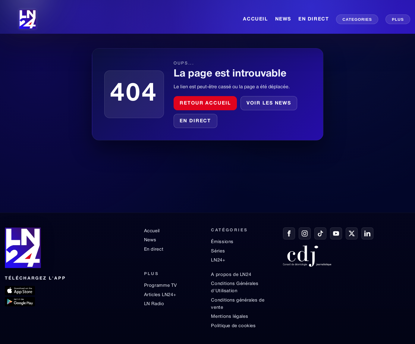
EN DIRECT (313, 19)
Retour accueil (205, 103)
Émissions (222, 242)
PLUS (398, 19)
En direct (195, 121)
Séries (218, 251)
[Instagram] (305, 233)
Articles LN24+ (160, 295)
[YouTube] (336, 233)
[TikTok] (320, 233)
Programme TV (160, 285)
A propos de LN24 (231, 275)
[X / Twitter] (352, 233)
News (150, 240)
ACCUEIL (255, 19)
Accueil (152, 231)
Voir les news (269, 103)
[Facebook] (289, 233)
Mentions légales (229, 316)
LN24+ (218, 260)
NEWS (283, 19)
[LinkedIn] (367, 233)
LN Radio (154, 304)
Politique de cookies (233, 326)
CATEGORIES (357, 19)
